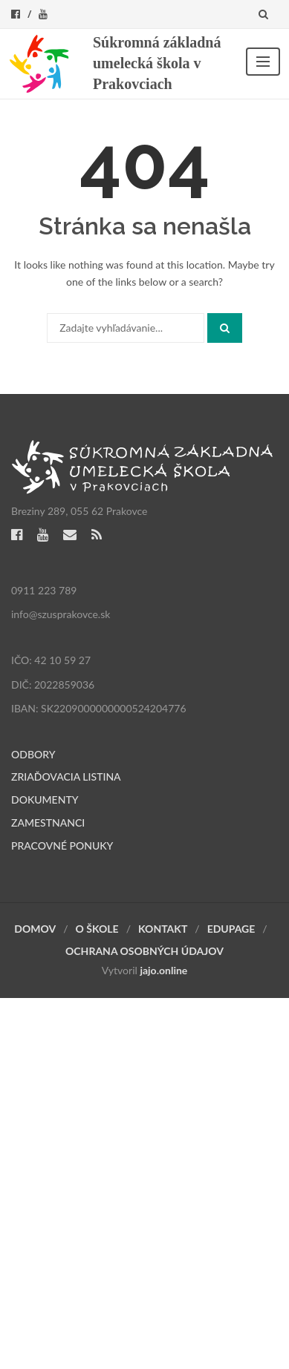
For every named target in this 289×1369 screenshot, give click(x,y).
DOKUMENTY (45, 799)
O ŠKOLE (97, 928)
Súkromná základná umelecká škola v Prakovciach (157, 63)
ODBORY (33, 754)
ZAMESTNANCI (48, 822)
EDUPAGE (231, 928)
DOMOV (35, 928)
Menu (263, 61)
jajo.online (163, 970)
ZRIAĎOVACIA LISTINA (66, 776)
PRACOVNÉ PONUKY (62, 845)
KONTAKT (162, 928)
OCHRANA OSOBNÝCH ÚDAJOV (144, 951)
